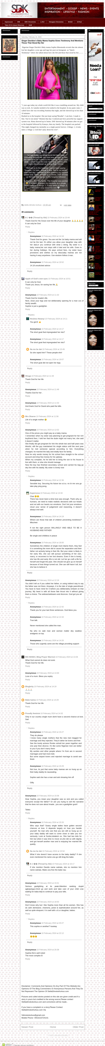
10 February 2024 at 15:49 (53, 349)
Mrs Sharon (30, 416)
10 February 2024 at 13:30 (48, 673)
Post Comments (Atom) (58, 1035)
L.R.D (42, 22)
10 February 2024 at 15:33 (52, 822)
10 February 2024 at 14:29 (47, 700)
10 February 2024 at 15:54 (53, 851)
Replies (31, 232)
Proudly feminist (32, 713)
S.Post (79, 22)
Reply (27, 227)
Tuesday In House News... (98, 273)
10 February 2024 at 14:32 (52, 713)
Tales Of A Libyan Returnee (14, 25)
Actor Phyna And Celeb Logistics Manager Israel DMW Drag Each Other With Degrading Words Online (95, 239)
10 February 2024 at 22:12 (52, 933)
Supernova (35, 493)
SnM (30, 25)
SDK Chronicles (30, 22)
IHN (18, 22)
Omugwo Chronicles (56, 22)
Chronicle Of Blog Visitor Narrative (98, 219)
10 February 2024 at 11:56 (47, 416)
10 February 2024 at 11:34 (43, 376)
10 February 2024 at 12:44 (52, 617)
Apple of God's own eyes (36, 279)
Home (53, 1027)
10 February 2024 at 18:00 (52, 542)
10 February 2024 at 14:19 (52, 516)
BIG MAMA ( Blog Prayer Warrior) (40, 657)
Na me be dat (36, 349)
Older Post (78, 1027)
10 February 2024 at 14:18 (52, 236)
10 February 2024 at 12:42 (52, 607)
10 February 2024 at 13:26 (67, 657)
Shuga (28, 376)
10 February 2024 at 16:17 (63, 864)
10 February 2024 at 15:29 (52, 766)
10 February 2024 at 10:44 (58, 217)
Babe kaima (30, 700)
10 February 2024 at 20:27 (52, 923)
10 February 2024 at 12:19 (48, 580)
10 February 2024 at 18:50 (48, 902)
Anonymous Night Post (98, 190)
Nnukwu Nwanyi (37, 319)
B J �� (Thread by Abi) (36, 217)
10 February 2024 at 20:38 (48, 950)
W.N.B (70, 22)
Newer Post (27, 1027)
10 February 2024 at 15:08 (48, 796)
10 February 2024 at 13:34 (51, 493)
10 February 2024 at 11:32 (48, 295)
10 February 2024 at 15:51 (48, 883)
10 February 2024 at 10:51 (59, 279)
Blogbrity (29, 686)
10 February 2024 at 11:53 (48, 403)
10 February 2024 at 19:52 (52, 262)
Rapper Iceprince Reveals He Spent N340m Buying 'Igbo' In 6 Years (95, 267)
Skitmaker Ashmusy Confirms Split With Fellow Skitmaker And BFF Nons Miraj (95, 250)
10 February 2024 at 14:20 (52, 640)
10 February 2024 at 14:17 (52, 329)
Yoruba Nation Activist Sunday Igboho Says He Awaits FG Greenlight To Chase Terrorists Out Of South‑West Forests (95, 210)
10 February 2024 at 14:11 (56, 319)
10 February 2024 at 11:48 (48, 389)
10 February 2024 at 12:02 (48, 430)
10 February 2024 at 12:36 (52, 480)
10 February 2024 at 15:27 (52, 732)
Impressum (9, 22)
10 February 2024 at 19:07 (52, 359)
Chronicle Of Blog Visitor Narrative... (98, 199)
